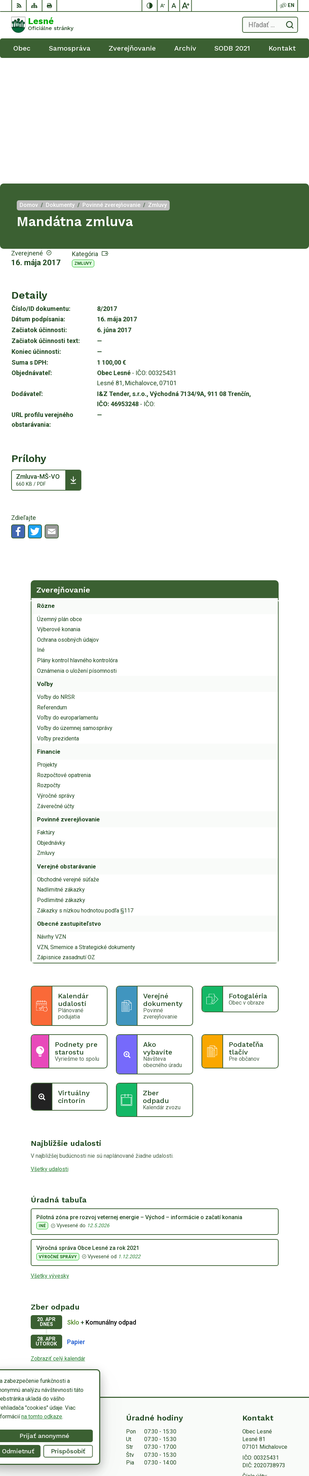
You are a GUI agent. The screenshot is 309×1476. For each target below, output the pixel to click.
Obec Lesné (272, 1448)
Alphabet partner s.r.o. (260, 1440)
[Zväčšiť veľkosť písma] (185, 5)
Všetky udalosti (49, 1043)
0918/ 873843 (260, 1368)
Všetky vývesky (50, 1150)
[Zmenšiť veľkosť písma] (163, 5)
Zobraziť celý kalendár (58, 1233)
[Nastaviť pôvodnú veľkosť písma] (174, 5)
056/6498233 (259, 1361)
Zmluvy (83, 137)
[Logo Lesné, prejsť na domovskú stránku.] (42, 25)
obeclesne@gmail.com (270, 1376)
